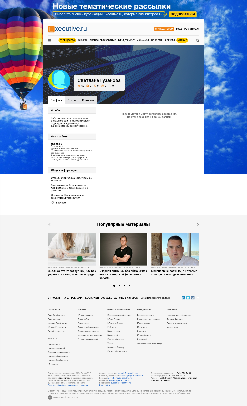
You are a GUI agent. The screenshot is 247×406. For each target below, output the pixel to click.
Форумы (170, 40)
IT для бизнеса (144, 335)
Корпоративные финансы (62, 268)
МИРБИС (182, 40)
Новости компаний (56, 348)
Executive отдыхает (57, 331)
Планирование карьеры (88, 331)
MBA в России (114, 319)
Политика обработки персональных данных (68, 385)
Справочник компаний (88, 339)
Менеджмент (126, 40)
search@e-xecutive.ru (128, 373)
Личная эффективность (88, 327)
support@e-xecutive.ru (121, 383)
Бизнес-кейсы (113, 335)
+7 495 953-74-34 (183, 373)
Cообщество (54, 309)
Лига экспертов (55, 319)
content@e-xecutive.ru (119, 380)
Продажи (141, 331)
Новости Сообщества (58, 360)
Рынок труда (83, 323)
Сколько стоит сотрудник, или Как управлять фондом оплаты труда (72, 272)
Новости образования (58, 356)
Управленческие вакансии (90, 335)
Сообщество (67, 40)
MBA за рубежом (115, 323)
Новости (156, 40)
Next (197, 224)
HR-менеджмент (85, 315)
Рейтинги (111, 327)
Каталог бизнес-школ (117, 351)
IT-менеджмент (144, 323)
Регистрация (191, 29)
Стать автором (164, 29)
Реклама (76, 298)
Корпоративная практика (148, 319)
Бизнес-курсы (113, 331)
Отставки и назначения (59, 352)
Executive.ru (64, 378)
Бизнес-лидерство (145, 315)
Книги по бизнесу (115, 339)
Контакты (88, 100)
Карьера (82, 40)
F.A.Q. (66, 298)
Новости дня (54, 344)
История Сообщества (58, 323)
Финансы (143, 40)
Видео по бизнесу (115, 347)
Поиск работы (84, 319)
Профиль (56, 100)
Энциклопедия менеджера (149, 343)
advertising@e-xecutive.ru (120, 378)
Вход (179, 29)
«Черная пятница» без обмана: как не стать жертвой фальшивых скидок (123, 274)
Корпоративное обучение (119, 315)
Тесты (110, 343)
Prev (49, 224)
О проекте (54, 298)
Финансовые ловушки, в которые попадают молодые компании (174, 272)
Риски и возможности (112, 268)
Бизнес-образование (103, 40)
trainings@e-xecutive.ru (132, 375)
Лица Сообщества (56, 315)
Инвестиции (172, 327)
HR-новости (53, 364)
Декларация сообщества (101, 298)
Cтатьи (72, 100)
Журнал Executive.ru (57, 327)
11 (91, 268)
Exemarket (142, 339)
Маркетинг (142, 327)
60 (81, 85)
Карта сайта (104, 385)
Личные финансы (175, 319)
